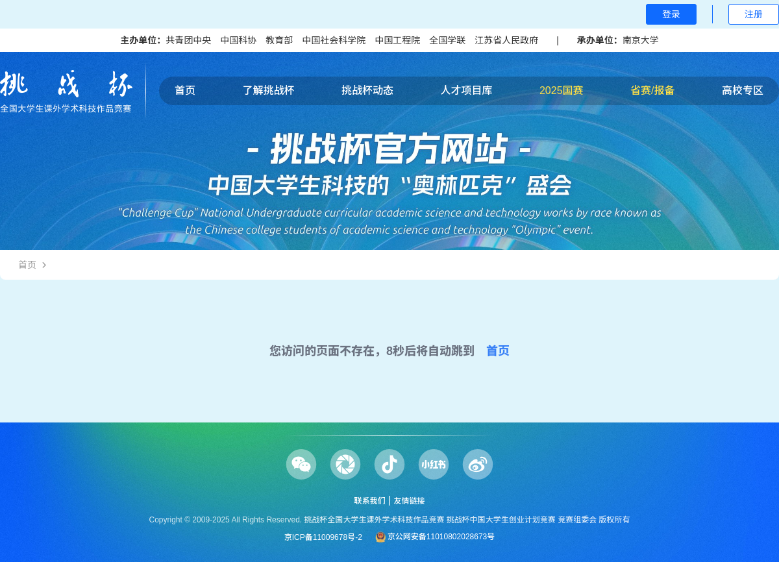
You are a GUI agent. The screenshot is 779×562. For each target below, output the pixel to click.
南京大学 (641, 40)
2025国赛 (561, 90)
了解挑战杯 (268, 90)
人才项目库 (466, 90)
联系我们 (369, 501)
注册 (754, 14)
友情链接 (409, 501)
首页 (185, 90)
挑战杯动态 (367, 90)
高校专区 (742, 90)
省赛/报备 (652, 90)
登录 (671, 14)
